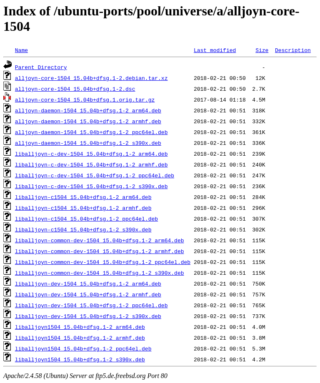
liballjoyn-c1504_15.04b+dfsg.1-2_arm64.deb (83, 197)
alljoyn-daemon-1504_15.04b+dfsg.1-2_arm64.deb (88, 110)
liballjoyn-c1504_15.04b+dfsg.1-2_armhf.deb (83, 207)
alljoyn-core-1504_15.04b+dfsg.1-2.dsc (75, 88)
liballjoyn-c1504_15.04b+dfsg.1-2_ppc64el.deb (86, 218)
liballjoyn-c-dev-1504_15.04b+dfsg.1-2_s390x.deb (91, 186)
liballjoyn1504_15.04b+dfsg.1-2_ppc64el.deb (83, 348)
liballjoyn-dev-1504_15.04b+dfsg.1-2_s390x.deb (88, 316)
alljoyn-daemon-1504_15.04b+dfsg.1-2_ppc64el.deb (91, 132)
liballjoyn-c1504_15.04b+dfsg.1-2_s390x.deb (83, 229)
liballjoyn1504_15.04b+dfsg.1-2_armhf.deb (80, 337)
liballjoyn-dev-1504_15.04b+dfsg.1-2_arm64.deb (88, 283)
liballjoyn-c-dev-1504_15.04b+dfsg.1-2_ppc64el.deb (94, 175)
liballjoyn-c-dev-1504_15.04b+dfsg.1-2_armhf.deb (91, 164)
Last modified (215, 50)
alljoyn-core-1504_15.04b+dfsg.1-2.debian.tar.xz (91, 78)
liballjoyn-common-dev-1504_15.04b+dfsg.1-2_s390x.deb (99, 272)
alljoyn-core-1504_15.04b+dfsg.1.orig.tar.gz (85, 99)
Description (293, 50)
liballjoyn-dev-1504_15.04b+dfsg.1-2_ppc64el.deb (91, 305)
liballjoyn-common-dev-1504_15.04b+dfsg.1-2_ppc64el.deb (102, 262)
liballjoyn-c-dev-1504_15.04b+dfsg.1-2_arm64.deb (91, 153)
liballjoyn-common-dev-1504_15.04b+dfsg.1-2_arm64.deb (99, 240)
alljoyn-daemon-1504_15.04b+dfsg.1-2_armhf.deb (88, 121)
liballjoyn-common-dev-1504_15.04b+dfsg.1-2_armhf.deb (99, 251)
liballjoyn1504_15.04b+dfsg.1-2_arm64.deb (80, 327)
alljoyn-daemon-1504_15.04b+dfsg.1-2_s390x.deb (88, 143)
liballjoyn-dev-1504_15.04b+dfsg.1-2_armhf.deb (88, 294)
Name (21, 50)
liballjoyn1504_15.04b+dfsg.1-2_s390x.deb (80, 359)
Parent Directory (41, 67)
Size (261, 50)
